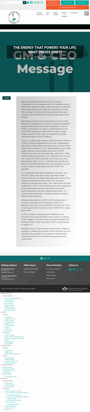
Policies (7, 340)
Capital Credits (9, 324)
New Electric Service (10, 310)
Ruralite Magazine (10, 385)
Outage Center (9, 350)
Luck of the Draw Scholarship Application (18, 397)
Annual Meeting (9, 342)
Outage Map (8, 352)
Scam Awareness (9, 386)
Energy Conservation (9, 369)
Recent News (8, 383)
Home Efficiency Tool (8, 370)
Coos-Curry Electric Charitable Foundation (16, 392)
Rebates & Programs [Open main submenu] (64, 15)
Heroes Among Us (10, 408)
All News (6, 98)
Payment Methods (10, 300)
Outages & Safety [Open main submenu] (55, 14)
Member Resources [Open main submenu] (39, 14)
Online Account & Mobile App (13, 298)
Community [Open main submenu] (74, 13)
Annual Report (9, 343)
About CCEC (8, 317)
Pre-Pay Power (9, 301)
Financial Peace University (14, 395)
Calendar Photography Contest (13, 391)
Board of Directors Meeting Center (14, 336)
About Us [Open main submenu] (48, 13)
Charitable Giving (9, 325)
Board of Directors (10, 335)
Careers (7, 327)
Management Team (10, 318)
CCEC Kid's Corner (10, 402)
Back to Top (46, 258)
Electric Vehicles (7, 374)
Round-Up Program (10, 308)
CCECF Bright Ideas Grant (14, 400)
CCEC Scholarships (10, 406)
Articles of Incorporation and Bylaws (14, 338)
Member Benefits (9, 305)
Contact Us (8, 329)
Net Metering (6, 372)
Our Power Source (10, 322)
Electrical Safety (9, 358)
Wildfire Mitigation (9, 359)
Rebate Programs (8, 367)
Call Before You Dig (10, 363)
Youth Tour (8, 409)
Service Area (8, 330)
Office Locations (9, 320)
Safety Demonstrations (13, 404)
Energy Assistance (10, 307)
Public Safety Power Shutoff (12, 353)
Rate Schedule (9, 303)
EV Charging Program (11, 376)
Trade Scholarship (12, 398)
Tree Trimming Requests (11, 361)
